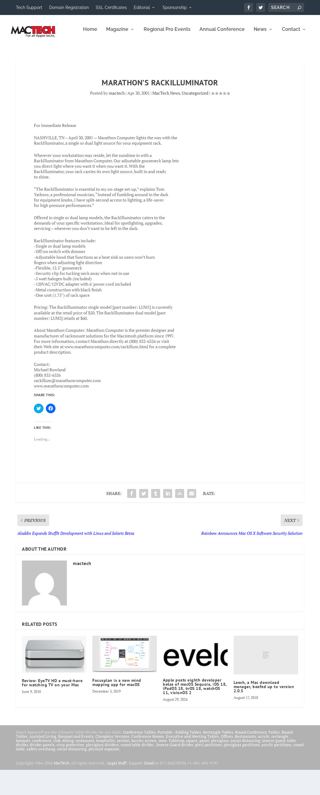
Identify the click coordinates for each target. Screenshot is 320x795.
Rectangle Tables (218, 757)
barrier (137, 765)
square (192, 765)
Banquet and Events (76, 761)
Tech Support (29, 7)
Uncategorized (195, 118)
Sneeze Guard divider (174, 770)
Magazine (48, 54)
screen (151, 765)
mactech (117, 118)
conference (42, 765)
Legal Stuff (116, 788)
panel (204, 765)
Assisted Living (42, 761)
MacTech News (166, 118)
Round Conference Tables (257, 757)
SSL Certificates (111, 7)
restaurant (85, 765)
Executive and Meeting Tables (192, 761)
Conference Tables (139, 757)
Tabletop (176, 765)
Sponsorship (175, 7)
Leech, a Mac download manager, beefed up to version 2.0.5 (264, 712)
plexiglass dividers (102, 770)
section (123, 765)
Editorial (142, 7)
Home (20, 54)
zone (162, 765)
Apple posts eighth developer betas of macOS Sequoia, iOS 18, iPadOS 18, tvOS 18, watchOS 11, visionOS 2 (195, 711)
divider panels (42, 770)
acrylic (264, 761)
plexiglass (220, 765)
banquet (23, 765)
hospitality (105, 765)
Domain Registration (69, 7)
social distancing (245, 765)
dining (68, 765)
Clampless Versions (112, 761)
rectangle (279, 761)
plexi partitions (208, 770)
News (190, 54)
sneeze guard (273, 765)
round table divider (137, 770)
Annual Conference (152, 54)
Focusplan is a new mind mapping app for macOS (116, 707)
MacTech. (62, 788)
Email (149, 788)
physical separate (103, 774)
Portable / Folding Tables (179, 757)
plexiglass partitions (242, 770)
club (57, 765)
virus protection (70, 770)
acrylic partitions (277, 770)
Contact (221, 54)
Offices (227, 761)
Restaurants (245, 761)
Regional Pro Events (97, 54)
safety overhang (41, 774)
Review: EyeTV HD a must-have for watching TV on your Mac (52, 708)
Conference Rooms (147, 761)
